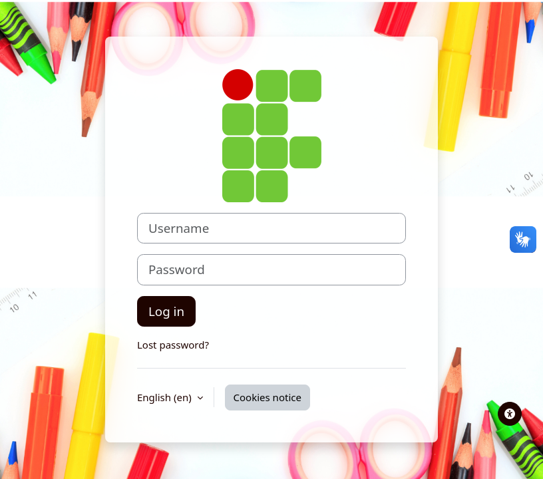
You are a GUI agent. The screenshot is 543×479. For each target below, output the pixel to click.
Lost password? (173, 344)
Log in (166, 311)
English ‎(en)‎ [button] (165, 397)
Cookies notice (267, 397)
